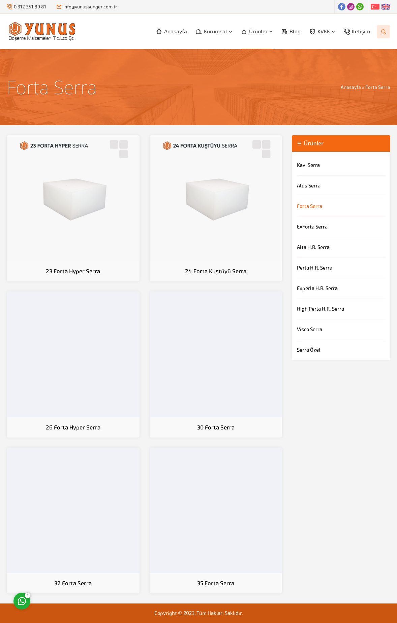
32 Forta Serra (73, 583)
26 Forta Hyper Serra (73, 427)
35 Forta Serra (215, 583)
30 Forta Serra (216, 427)
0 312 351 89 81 (30, 6)
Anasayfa (351, 87)
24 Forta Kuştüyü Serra (215, 271)
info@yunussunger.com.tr (90, 6)
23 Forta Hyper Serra (73, 271)
